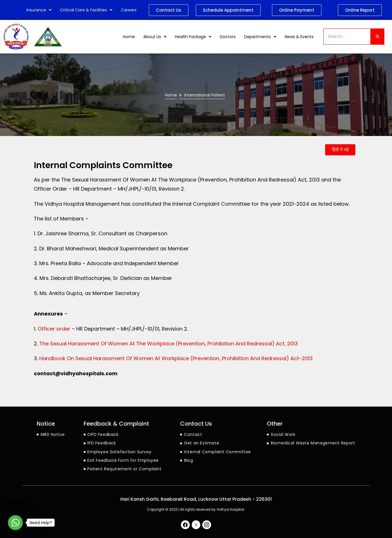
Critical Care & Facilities (86, 10)
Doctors (228, 37)
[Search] (347, 36)
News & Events (299, 37)
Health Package (193, 37)
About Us (154, 37)
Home (129, 37)
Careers (129, 10)
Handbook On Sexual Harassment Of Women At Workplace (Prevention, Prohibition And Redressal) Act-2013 (176, 358)
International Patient (204, 95)
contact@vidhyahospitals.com (75, 373)
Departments (260, 37)
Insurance (38, 10)
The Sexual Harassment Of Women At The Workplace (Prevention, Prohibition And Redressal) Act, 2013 (168, 343)
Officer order (54, 328)
